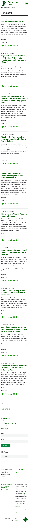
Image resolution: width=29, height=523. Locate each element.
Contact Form (21, 494)
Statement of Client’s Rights (21, 509)
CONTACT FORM (5, 414)
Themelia (15, 520)
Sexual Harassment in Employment (8, 423)
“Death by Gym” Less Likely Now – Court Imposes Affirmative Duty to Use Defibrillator (13, 139)
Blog (24, 493)
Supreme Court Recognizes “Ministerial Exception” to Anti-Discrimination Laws (12, 176)
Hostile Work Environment (7, 425)
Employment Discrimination (7, 420)
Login (16, 511)
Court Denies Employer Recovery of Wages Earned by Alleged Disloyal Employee (14, 252)
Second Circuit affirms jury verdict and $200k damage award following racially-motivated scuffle (14, 329)
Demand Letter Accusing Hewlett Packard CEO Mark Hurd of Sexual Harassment (13, 293)
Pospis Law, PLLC (13, 518)
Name (2, 433)
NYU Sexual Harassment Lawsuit (13, 22)
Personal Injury (4, 428)
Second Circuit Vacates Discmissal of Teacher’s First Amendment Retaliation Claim (14, 368)
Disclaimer (17, 506)
